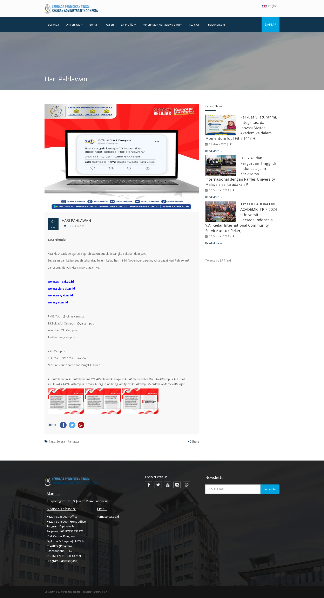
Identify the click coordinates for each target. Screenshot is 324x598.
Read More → (213, 151)
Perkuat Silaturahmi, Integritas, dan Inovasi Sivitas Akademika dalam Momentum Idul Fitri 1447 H (241, 128)
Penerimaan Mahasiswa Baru (162, 24)
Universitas (74, 24)
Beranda (53, 24)
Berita (94, 24)
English (269, 6)
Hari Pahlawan (76, 220)
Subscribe (270, 489)
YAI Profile (128, 24)
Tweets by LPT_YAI (218, 260)
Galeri (110, 24)
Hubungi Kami (216, 24)
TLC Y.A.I (195, 24)
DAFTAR (270, 24)
